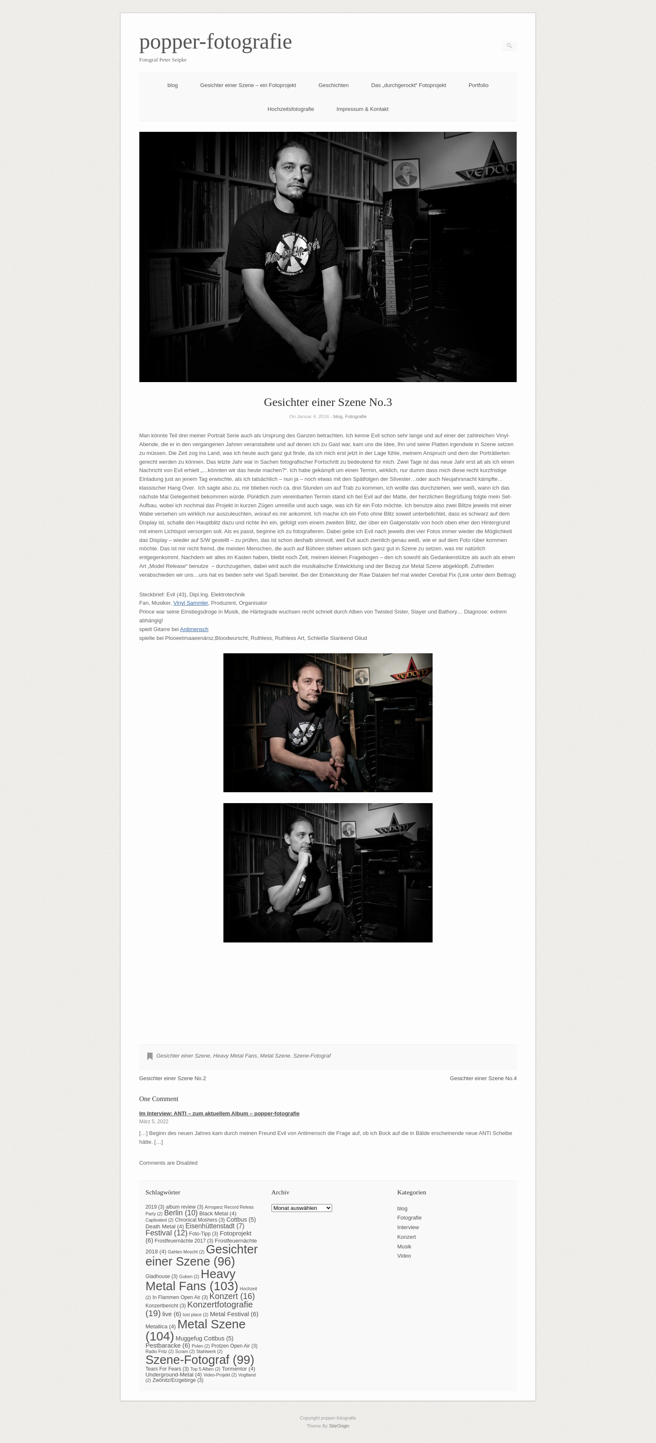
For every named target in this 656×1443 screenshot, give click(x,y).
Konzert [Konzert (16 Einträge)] (232, 1296)
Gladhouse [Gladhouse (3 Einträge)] (162, 1276)
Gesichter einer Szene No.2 (172, 1078)
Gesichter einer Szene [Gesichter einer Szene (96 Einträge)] (202, 1255)
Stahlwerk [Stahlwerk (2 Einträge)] (209, 1351)
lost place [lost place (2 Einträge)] (195, 1314)
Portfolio (479, 85)
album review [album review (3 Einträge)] (184, 1207)
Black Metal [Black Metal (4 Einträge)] (217, 1213)
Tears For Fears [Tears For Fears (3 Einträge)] (167, 1369)
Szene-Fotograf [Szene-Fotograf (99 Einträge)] (200, 1359)
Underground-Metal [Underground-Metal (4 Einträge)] (174, 1374)
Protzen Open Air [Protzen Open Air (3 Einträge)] (234, 1346)
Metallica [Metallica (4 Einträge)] (161, 1326)
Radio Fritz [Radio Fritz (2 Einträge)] (160, 1351)
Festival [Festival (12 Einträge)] (167, 1232)
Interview (408, 1227)
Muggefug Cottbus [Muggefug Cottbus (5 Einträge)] (204, 1338)
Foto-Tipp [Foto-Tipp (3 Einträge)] (203, 1234)
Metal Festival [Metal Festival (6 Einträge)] (234, 1313)
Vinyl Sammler (190, 603)
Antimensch (194, 629)
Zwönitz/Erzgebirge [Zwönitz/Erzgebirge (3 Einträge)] (177, 1380)
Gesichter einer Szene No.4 (483, 1078)
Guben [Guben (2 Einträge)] (189, 1276)
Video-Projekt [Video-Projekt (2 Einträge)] (220, 1374)
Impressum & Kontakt (362, 109)
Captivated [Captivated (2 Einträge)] (160, 1219)
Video (404, 1256)
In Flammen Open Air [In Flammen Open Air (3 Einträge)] (180, 1297)
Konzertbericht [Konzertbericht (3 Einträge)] (166, 1306)
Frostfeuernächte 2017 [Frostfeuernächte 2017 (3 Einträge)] (184, 1241)
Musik (404, 1246)
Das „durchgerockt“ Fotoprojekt (408, 85)
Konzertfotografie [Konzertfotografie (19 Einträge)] (199, 1308)
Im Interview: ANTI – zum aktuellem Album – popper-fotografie (219, 1113)
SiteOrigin (339, 1425)
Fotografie (356, 416)
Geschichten (333, 85)
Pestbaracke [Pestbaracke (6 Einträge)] (168, 1345)
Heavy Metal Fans (235, 1056)
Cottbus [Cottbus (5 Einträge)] (241, 1219)
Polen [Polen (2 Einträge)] (201, 1345)
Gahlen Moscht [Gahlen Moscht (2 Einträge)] (186, 1251)
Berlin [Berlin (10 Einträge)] (180, 1213)
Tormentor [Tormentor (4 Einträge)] (238, 1369)
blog (172, 85)
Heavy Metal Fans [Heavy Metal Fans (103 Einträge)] (192, 1280)
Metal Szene (275, 1056)
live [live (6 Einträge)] (171, 1313)
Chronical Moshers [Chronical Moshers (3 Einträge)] (200, 1220)
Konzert (406, 1237)
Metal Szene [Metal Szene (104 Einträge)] (196, 1330)
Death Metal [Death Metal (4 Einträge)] (165, 1226)
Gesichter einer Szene (183, 1056)
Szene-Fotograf (312, 1056)
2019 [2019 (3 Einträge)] (155, 1207)
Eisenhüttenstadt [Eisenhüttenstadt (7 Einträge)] (214, 1226)
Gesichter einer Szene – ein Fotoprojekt (248, 85)
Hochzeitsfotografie (290, 109)
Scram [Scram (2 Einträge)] (185, 1351)
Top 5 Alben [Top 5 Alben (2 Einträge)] (205, 1368)
